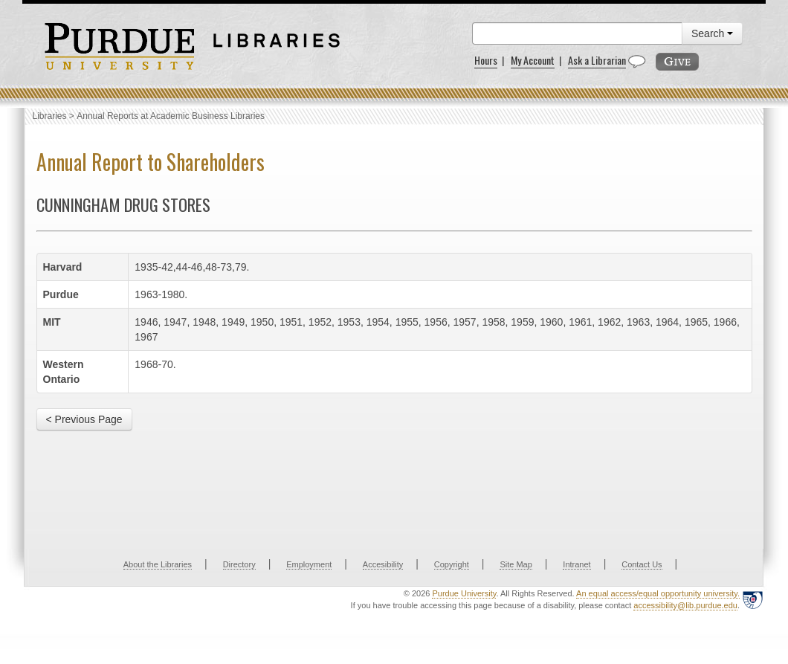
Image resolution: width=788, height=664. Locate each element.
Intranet (576, 564)
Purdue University (464, 593)
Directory (239, 564)
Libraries (50, 116)
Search (712, 33)
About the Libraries (157, 564)
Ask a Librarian (597, 60)
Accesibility (383, 564)
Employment (309, 564)
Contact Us (641, 564)
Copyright (451, 564)
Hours (485, 60)
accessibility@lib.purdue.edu (685, 605)
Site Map (516, 564)
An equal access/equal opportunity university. (658, 593)
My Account (533, 60)
